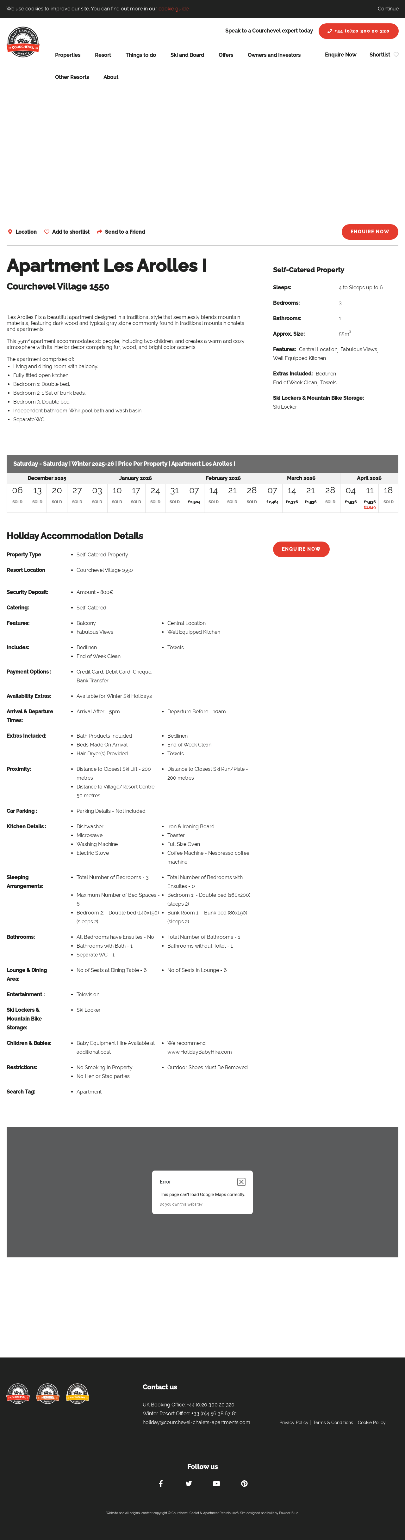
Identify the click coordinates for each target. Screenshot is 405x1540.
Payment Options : (29, 672)
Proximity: (19, 769)
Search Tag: (21, 1092)
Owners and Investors (274, 55)
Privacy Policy (293, 1422)
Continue (388, 9)
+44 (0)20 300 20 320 (358, 30)
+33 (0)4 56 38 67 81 (214, 1414)
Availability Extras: (29, 696)
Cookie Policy (372, 1422)
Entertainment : (26, 995)
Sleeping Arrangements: (25, 881)
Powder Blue (288, 1513)
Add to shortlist (71, 232)
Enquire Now (340, 55)
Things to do (141, 55)
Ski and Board (187, 55)
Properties (67, 55)
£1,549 (370, 507)
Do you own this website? (181, 1204)
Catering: (18, 608)
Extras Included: (293, 374)
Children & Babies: (29, 1043)
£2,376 (292, 502)
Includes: (18, 647)
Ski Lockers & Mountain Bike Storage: (318, 398)
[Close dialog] (241, 1182)
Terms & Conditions (333, 1422)
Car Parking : (22, 811)
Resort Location (26, 570)
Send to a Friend (125, 232)
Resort (103, 55)
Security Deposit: (27, 592)
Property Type (24, 555)
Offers (226, 55)
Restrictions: (22, 1067)
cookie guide (174, 9)
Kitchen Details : (26, 827)
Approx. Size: (289, 334)
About (110, 77)
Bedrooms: (286, 303)
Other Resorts (72, 77)
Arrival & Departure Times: (30, 716)
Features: (284, 349)
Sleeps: (282, 288)
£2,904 (194, 502)
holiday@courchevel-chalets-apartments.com (196, 1422)
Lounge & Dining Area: (27, 974)
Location (26, 232)
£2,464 (272, 502)
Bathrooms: (287, 318)
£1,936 (310, 502)
